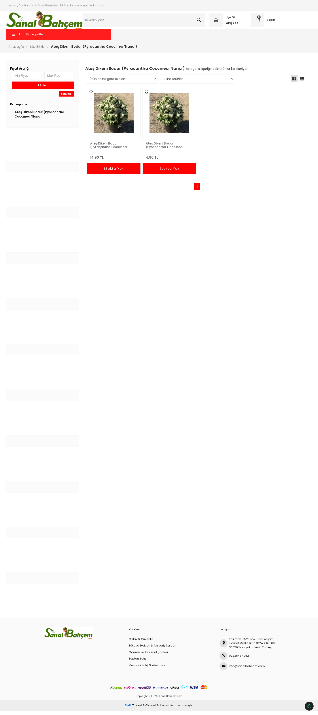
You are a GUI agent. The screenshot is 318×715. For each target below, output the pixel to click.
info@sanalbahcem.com (242, 670)
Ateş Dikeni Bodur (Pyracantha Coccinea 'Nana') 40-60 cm (109, 149)
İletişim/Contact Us (21, 5)
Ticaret (133, 709)
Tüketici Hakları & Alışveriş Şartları (152, 650)
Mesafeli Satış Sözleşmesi (147, 669)
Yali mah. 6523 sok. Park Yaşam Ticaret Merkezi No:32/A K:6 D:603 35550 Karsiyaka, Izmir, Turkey (248, 647)
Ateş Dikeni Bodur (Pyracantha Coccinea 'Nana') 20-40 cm (164, 149)
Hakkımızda (97, 5)
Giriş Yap (231, 25)
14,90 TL (114, 159)
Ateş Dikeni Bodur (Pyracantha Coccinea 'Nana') (41, 118)
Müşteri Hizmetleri (46, 5)
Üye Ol (229, 19)
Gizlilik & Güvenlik (141, 643)
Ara (44, 89)
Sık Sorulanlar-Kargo (74, 5)
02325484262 (234, 660)
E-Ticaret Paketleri (156, 709)
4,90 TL (169, 159)
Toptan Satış (137, 663)
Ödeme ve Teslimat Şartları (148, 656)
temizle (67, 98)
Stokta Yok (114, 172)
